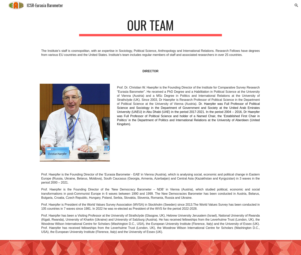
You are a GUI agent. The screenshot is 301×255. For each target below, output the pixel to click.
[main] (150, 27)
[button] (296, 5)
